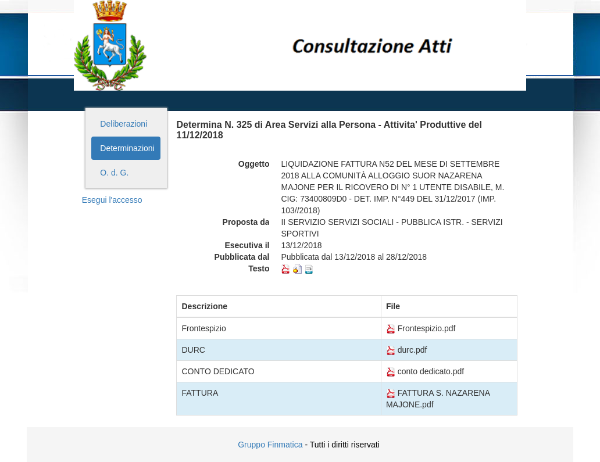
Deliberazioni (123, 123)
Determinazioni (127, 148)
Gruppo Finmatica (270, 444)
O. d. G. (114, 172)
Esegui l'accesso (112, 200)
